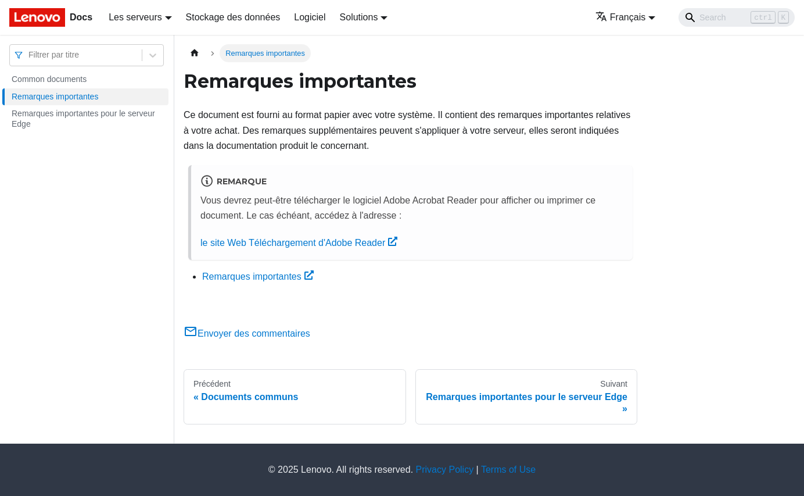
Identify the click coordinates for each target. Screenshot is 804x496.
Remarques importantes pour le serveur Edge (83, 119)
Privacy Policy (445, 469)
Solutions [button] (359, 17)
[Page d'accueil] (195, 53)
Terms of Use (508, 469)
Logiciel (309, 17)
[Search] (737, 17)
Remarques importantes (55, 96)
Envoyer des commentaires (247, 333)
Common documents (49, 79)
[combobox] (29, 55)
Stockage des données (233, 17)
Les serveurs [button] (135, 17)
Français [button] (620, 17)
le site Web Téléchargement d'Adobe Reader (298, 243)
